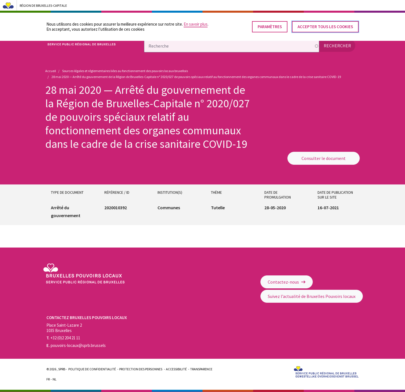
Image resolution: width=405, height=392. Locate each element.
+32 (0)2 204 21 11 (63, 337)
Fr (48, 379)
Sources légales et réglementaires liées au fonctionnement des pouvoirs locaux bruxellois (125, 71)
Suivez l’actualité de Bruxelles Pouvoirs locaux (312, 296)
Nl (55, 379)
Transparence (201, 369)
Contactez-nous (286, 282)
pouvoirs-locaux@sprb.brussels (76, 345)
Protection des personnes (140, 369)
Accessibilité (176, 369)
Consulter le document (324, 158)
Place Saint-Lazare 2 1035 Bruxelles (64, 327)
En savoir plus (196, 22)
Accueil (50, 71)
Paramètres (270, 24)
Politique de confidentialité (92, 369)
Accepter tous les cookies (325, 24)
